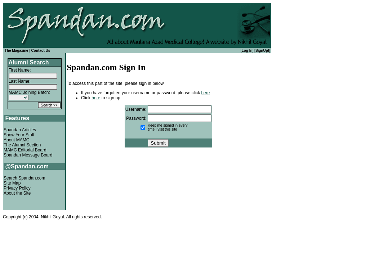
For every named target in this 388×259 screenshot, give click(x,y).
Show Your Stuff (19, 134)
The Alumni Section (22, 144)
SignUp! (262, 51)
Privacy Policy (17, 188)
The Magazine (16, 51)
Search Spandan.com (24, 178)
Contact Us (40, 51)
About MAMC (16, 139)
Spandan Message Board (28, 155)
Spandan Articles (20, 129)
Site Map (12, 183)
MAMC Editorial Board (25, 150)
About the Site (17, 193)
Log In (247, 51)
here (205, 92)
